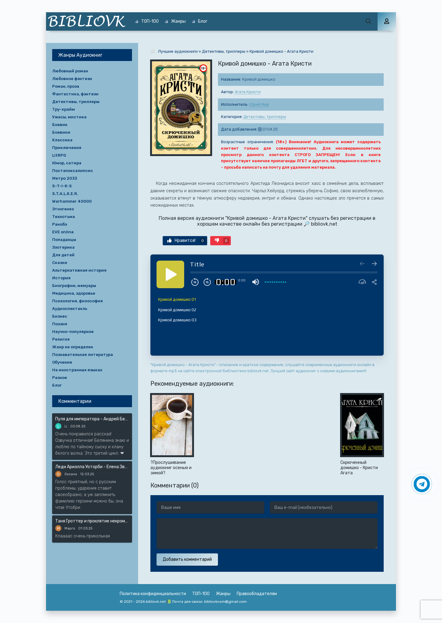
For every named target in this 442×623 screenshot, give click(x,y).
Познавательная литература (82, 354)
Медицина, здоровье (73, 293)
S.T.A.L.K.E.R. (65, 193)
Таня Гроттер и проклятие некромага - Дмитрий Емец (92, 521)
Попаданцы (64, 239)
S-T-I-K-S (62, 186)
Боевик (60, 124)
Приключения (66, 147)
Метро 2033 (64, 178)
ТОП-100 (150, 21)
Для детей (63, 255)
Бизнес (59, 316)
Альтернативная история (79, 270)
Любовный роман (70, 71)
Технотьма (63, 216)
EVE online (63, 232)
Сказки (59, 262)
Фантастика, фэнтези (75, 94)
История (61, 278)
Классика (62, 140)
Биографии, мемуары (74, 285)
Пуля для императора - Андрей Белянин (92, 419)
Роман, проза (65, 86)
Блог (202, 21)
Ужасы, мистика (69, 117)
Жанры (178, 21)
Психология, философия (77, 301)
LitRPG (59, 155)
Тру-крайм (63, 109)
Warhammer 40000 (72, 201)
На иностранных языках (77, 370)
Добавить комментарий (187, 559)
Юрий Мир (259, 104)
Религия (61, 339)
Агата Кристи (248, 92)
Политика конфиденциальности (153, 593)
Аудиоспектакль (69, 308)
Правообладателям (257, 593)
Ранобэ (59, 224)
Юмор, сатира (66, 163)
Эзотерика (63, 247)
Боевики (61, 132)
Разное (59, 377)
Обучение (62, 362)
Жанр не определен (72, 347)
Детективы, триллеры (264, 116)
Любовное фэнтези (72, 78)
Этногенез (63, 209)
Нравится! (186, 241)
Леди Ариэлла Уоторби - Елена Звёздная (92, 466)
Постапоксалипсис (72, 170)
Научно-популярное (73, 331)
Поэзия (59, 324)
